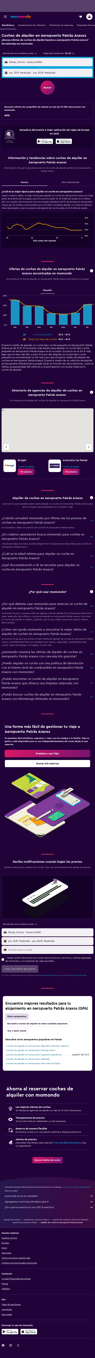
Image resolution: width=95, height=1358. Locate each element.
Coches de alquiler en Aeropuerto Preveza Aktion (30, 1050)
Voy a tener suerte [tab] (16, 1031)
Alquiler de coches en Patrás (24, 1222)
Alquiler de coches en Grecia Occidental (70, 1220)
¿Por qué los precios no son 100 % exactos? (49, 1207)
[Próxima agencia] (89, 447)
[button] (5, 16)
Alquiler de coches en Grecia (36, 1220)
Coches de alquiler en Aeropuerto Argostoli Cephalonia (33, 1055)
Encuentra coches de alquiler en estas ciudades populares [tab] (37, 1024)
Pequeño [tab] (47, 290)
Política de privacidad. (77, 975)
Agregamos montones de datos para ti (49, 1202)
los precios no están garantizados (76, 1187)
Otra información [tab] (70, 182)
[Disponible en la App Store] (64, 142)
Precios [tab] (24, 182)
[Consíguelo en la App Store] (28, 1331)
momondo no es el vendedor (49, 1196)
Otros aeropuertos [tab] (16, 1016)
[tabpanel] (47, 220)
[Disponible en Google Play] (45, 142)
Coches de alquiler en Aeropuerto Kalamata (28, 1059)
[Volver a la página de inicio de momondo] (21, 16)
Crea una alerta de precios (67, 1143)
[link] (26, 472)
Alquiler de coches (12, 1220)
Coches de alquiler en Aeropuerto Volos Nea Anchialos (33, 1063)
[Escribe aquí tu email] (50, 950)
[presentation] (64, 141)
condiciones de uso (50, 975)
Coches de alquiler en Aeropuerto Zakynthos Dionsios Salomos (37, 1046)
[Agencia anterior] (6, 447)
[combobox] (20, 53)
